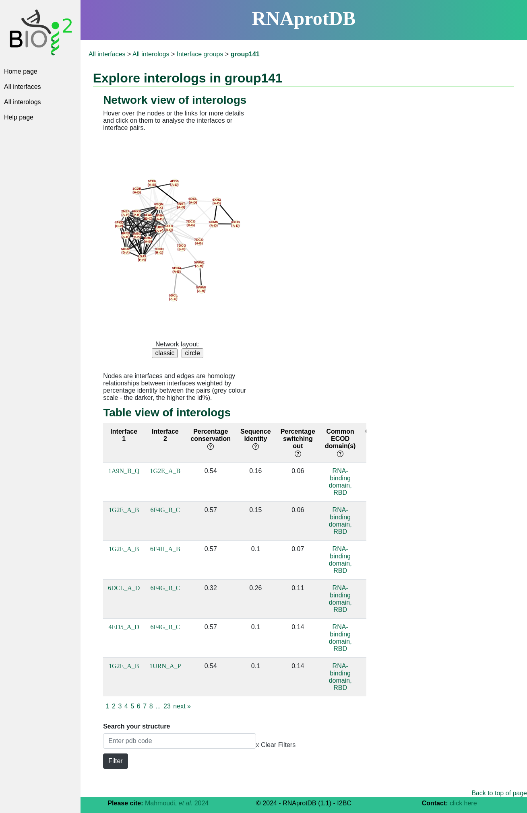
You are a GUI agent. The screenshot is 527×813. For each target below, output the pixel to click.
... (158, 706)
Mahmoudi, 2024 (177, 803)
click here (463, 803)
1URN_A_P (165, 666)
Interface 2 (165, 435)
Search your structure (136, 726)
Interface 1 (123, 435)
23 (167, 706)
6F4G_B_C (165, 509)
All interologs (22, 102)
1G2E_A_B (165, 470)
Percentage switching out (298, 442)
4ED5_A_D (123, 627)
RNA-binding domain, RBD (340, 481)
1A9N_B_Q (123, 470)
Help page (18, 117)
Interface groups (200, 54)
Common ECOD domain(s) (340, 442)
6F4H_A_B (165, 548)
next (182, 706)
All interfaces (22, 86)
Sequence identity (255, 438)
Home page (20, 71)
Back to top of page (499, 793)
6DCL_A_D (124, 588)
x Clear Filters (276, 744)
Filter (115, 760)
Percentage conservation (210, 438)
